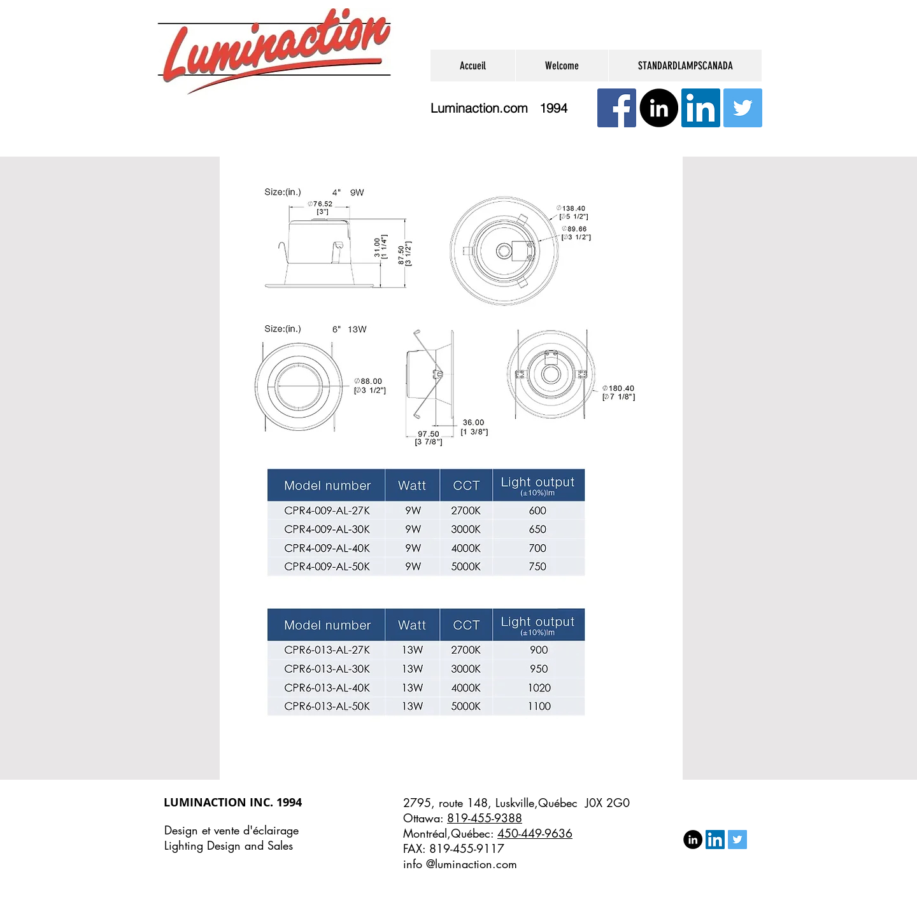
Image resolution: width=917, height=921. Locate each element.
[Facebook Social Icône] (616, 107)
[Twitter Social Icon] (742, 107)
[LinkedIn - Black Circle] (658, 107)
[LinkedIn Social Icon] (700, 107)
